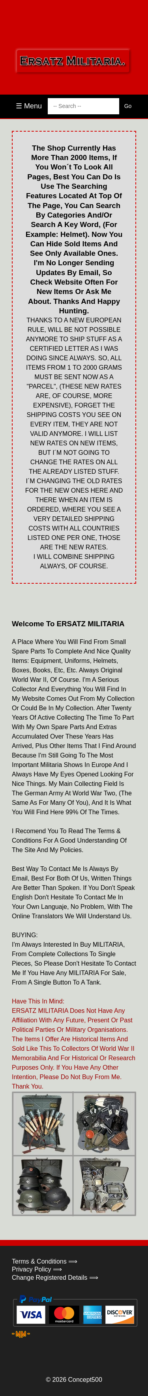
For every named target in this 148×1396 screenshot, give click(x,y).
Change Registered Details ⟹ (55, 1277)
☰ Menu (29, 106)
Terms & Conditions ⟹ (44, 1261)
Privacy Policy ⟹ (37, 1269)
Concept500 (85, 1379)
